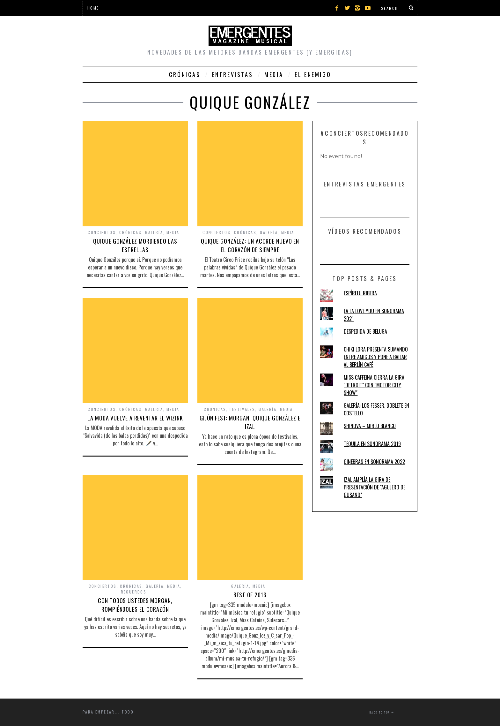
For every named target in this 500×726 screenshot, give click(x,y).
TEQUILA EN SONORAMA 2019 (372, 444)
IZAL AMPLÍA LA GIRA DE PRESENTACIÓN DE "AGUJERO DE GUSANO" (374, 487)
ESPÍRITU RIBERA (360, 293)
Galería (154, 232)
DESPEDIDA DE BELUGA (365, 331)
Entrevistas (232, 74)
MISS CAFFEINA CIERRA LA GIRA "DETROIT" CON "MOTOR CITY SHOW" (374, 385)
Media (273, 74)
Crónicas (185, 74)
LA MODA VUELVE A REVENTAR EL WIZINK (135, 418)
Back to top (382, 712)
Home (93, 8)
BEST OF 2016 (250, 595)
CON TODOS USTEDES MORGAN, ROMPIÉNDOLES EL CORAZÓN (135, 604)
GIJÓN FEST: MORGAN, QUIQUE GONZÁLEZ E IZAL (250, 422)
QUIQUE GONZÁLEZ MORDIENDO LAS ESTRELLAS (135, 245)
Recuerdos (134, 591)
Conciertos (102, 232)
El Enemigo (313, 74)
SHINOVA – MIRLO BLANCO (370, 426)
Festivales (242, 409)
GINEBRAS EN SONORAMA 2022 (374, 461)
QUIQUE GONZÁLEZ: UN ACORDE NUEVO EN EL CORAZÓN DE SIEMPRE (250, 245)
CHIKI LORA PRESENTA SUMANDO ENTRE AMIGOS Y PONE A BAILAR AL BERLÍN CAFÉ (376, 356)
